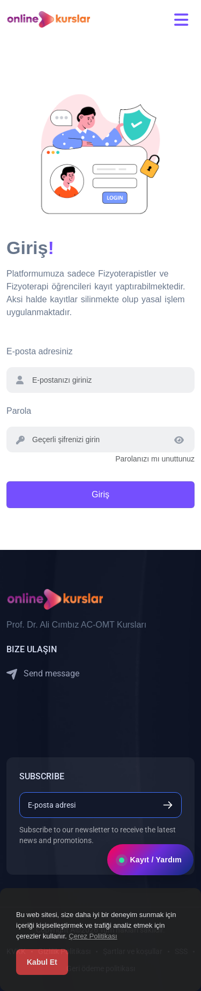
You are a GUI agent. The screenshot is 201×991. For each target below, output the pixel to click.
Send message (42, 674)
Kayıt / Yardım (150, 859)
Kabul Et (42, 962)
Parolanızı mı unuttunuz (155, 458)
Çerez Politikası (93, 936)
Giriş (100, 494)
